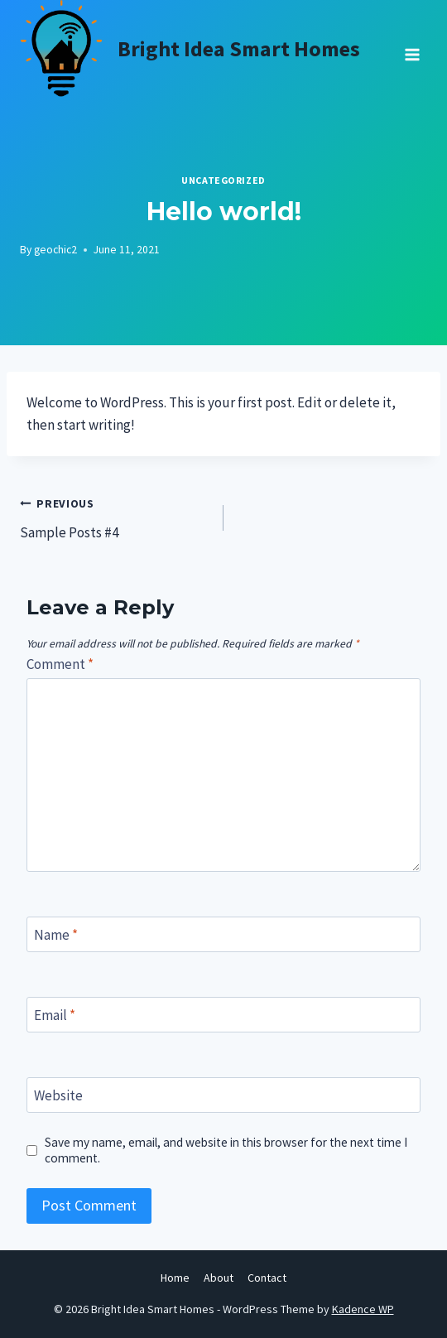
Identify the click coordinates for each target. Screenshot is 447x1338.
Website (58, 1095)
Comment (60, 664)
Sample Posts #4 (114, 516)
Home (175, 1277)
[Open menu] (412, 49)
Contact (267, 1277)
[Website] (223, 1095)
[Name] (223, 934)
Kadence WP (363, 1309)
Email (54, 1015)
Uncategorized (223, 180)
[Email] (223, 1014)
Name (56, 935)
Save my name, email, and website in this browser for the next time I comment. (226, 1150)
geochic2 (55, 250)
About (218, 1277)
